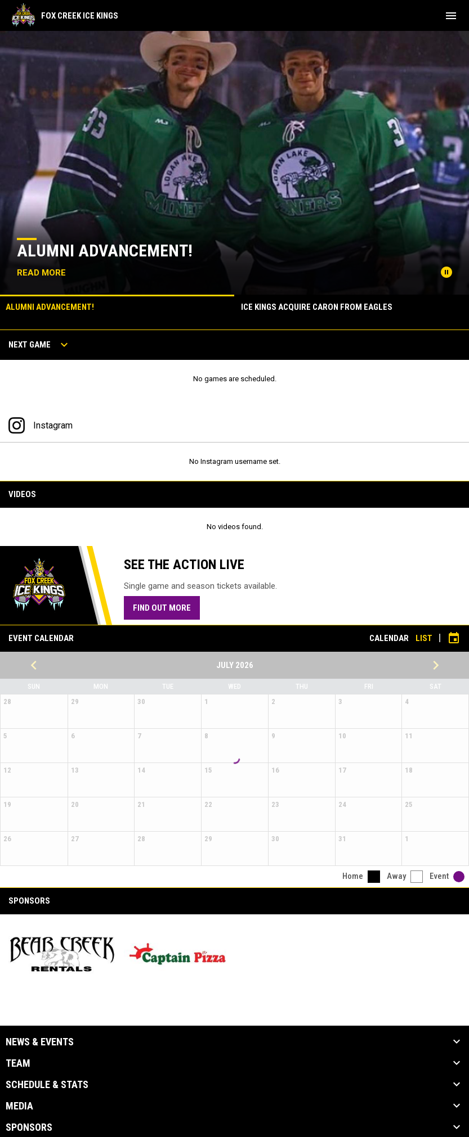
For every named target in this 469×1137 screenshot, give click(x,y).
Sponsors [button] (29, 1127)
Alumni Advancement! (105, 250)
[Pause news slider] (446, 272)
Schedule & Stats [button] (47, 1085)
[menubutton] (451, 15)
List (424, 638)
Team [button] (18, 1063)
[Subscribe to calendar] (454, 638)
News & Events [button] (40, 1042)
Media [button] (19, 1106)
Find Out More (162, 608)
